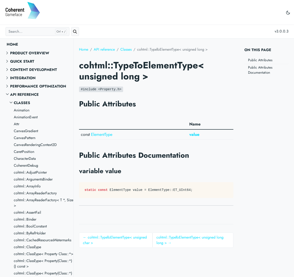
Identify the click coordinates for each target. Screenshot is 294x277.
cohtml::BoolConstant (30, 226)
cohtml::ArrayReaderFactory (35, 193)
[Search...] (37, 31)
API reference (24, 94)
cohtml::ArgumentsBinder (33, 179)
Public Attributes (260, 60)
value (194, 134)
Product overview (29, 53)
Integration (23, 78)
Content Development (33, 69)
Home (12, 44)
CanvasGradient (26, 131)
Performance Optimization (38, 86)
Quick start (22, 61)
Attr (16, 124)
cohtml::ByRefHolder (30, 233)
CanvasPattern (24, 137)
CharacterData (25, 158)
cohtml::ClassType (27, 247)
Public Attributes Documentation (260, 70)
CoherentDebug (26, 165)
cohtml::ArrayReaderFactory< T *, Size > (43, 202)
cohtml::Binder (25, 219)
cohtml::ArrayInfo (27, 186)
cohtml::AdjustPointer (30, 172)
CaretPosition (24, 151)
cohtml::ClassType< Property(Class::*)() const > (43, 263)
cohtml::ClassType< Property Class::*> (43, 254)
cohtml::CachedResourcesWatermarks (42, 240)
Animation (21, 110)
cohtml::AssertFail (27, 212)
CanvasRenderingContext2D (35, 144)
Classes (22, 102)
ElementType (101, 134)
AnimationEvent (26, 117)
